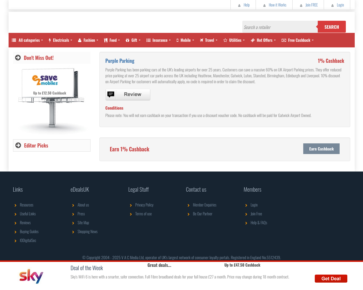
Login (337, 5)
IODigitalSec (24, 240)
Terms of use (140, 214)
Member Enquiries (201, 205)
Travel (207, 40)
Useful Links (24, 214)
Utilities (232, 40)
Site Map (80, 222)
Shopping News (84, 231)
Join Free (253, 214)
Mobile (184, 40)
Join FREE (308, 5)
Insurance (157, 40)
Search (332, 26)
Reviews (22, 222)
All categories (26, 40)
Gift (131, 40)
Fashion (86, 40)
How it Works (274, 5)
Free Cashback (296, 40)
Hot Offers (261, 40)
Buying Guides (26, 231)
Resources (23, 205)
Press (78, 214)
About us (80, 205)
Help (243, 5)
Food (110, 40)
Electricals (59, 40)
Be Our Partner (199, 214)
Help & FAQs (255, 222)
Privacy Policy (141, 205)
